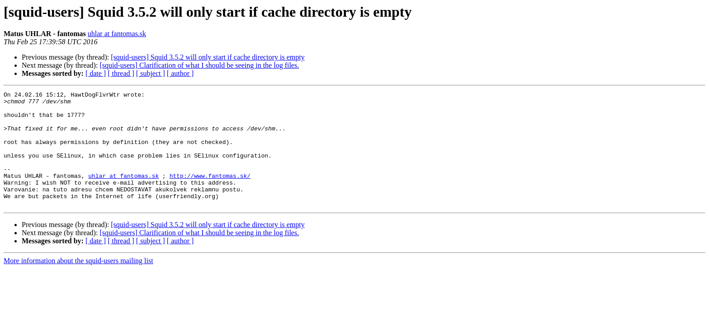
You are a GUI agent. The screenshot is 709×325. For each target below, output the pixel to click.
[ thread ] (121, 73)
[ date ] (95, 73)
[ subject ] (150, 73)
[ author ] (180, 73)
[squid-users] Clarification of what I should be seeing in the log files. (199, 65)
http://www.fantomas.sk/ (210, 193)
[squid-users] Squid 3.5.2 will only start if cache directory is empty (207, 57)
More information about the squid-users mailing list (78, 284)
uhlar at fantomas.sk (117, 33)
